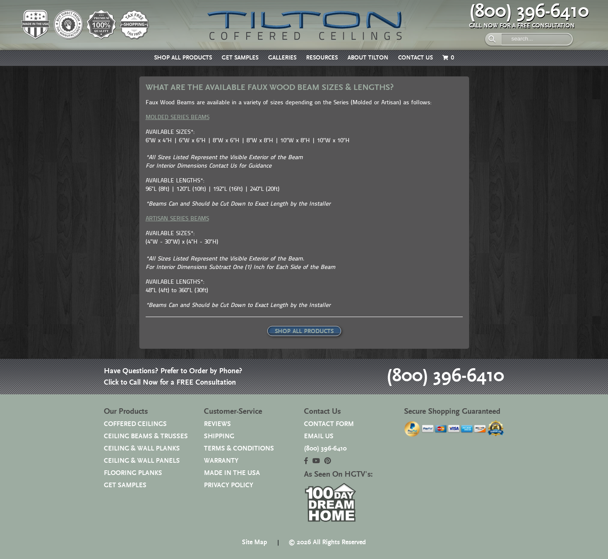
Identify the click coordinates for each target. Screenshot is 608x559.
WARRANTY (221, 461)
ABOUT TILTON (367, 57)
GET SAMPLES (240, 57)
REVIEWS (217, 424)
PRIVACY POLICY (228, 485)
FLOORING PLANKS (133, 473)
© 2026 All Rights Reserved (327, 542)
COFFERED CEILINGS (135, 424)
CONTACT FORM (329, 424)
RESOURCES (322, 57)
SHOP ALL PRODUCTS (183, 57)
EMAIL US (319, 436)
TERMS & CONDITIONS (239, 449)
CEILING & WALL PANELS (142, 461)
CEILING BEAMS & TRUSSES (146, 436)
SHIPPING (219, 436)
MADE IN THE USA (232, 473)
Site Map (254, 542)
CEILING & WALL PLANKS (142, 449)
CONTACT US (415, 57)
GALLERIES (282, 57)
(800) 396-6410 (529, 11)
